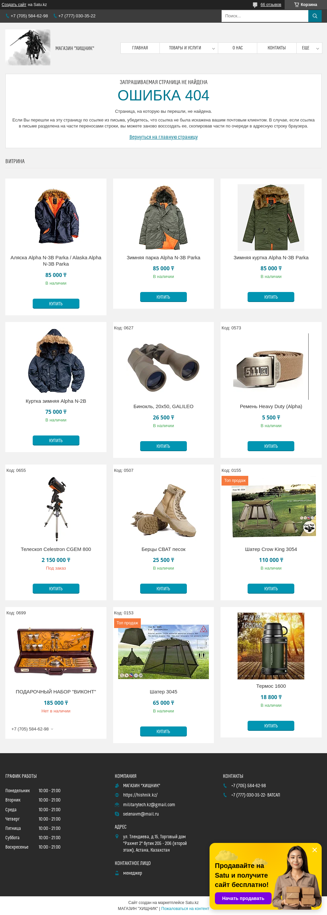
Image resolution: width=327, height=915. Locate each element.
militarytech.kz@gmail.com (149, 805)
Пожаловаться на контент (185, 908)
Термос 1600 (271, 686)
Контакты (277, 48)
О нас (238, 48)
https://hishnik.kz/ (140, 795)
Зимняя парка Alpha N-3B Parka (164, 257)
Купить (56, 304)
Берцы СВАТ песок (163, 549)
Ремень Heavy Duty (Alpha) (271, 406)
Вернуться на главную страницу (163, 137)
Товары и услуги (185, 48)
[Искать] (315, 16)
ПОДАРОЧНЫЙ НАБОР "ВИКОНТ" (56, 691)
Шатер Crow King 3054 (271, 549)
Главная (140, 48)
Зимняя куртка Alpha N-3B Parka (271, 257)
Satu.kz (192, 902)
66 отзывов (271, 4)
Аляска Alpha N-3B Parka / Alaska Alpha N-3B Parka (55, 261)
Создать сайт (14, 4)
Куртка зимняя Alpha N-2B (56, 401)
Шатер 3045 (164, 691)
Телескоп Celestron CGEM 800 (56, 549)
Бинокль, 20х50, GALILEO (163, 406)
